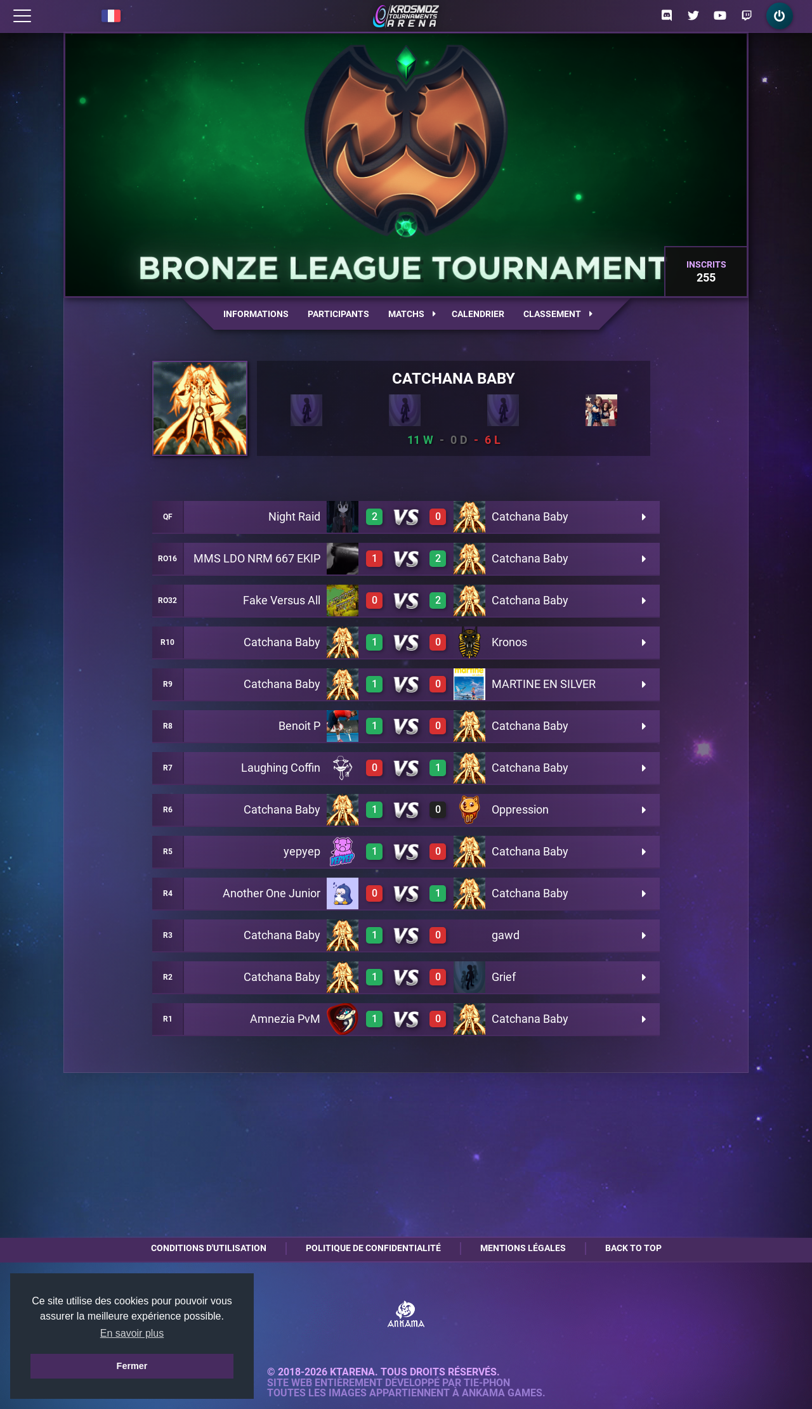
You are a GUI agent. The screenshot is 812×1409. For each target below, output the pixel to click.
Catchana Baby (453, 378)
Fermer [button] (132, 1366)
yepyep (302, 851)
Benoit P (299, 725)
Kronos (509, 642)
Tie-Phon (487, 1383)
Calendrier (478, 314)
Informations (256, 314)
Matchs (412, 314)
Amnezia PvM (285, 1018)
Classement (558, 314)
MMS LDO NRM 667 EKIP (256, 558)
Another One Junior (271, 893)
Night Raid (294, 516)
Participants (338, 314)
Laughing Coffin (280, 767)
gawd (506, 935)
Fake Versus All (281, 600)
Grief (504, 977)
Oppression (520, 809)
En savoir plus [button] (132, 1333)
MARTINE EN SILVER (544, 684)
